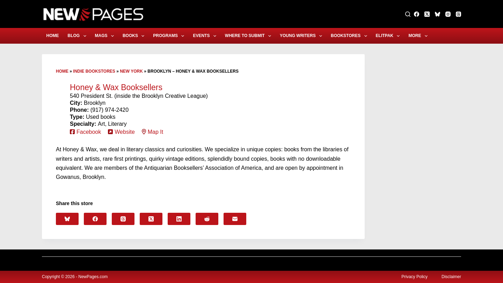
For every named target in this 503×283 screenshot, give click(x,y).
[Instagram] (448, 14)
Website (125, 132)
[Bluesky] (437, 14)
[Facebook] (416, 14)
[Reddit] (207, 219)
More (419, 36)
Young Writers (302, 36)
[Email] (235, 219)
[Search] (407, 14)
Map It (155, 132)
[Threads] (458, 14)
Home (52, 35)
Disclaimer (451, 276)
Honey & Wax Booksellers (116, 87)
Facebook (88, 132)
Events (206, 36)
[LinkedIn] (179, 219)
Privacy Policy (414, 276)
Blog (78, 36)
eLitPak (389, 36)
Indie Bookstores (94, 71)
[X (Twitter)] (427, 14)
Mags (106, 36)
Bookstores (350, 36)
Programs (170, 36)
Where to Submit (249, 36)
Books (135, 36)
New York (131, 71)
